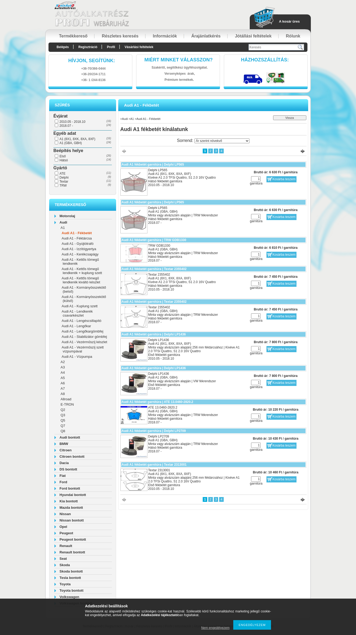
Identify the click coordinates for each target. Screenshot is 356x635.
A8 (63, 394)
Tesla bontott (70, 578)
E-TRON (67, 404)
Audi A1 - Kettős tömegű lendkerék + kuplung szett (82, 271)
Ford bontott (70, 488)
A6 (63, 383)
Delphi (64, 177)
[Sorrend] (221, 140)
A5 (63, 378)
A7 (63, 388)
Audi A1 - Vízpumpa (77, 357)
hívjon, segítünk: (91, 60)
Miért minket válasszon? (179, 59)
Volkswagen (69, 597)
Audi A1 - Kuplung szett (80, 306)
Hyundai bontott (73, 495)
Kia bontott (69, 501)
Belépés (63, 47)
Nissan (65, 514)
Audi (63, 222)
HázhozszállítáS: (265, 59)
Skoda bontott (71, 571)
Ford (63, 482)
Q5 (63, 420)
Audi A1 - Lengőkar (76, 326)
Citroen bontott (72, 457)
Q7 (63, 426)
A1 (63, 228)
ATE (62, 173)
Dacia (64, 463)
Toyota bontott (71, 590)
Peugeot (66, 533)
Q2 (63, 410)
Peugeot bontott (73, 539)
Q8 (63, 431)
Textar (64, 181)
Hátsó (64, 160)
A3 (63, 367)
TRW (63, 185)
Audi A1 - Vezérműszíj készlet (84, 342)
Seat (63, 559)
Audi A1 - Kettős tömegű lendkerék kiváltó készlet (81, 280)
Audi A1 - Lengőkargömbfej (82, 331)
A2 (63, 362)
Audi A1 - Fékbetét (77, 233)
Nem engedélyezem (215, 628)
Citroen (66, 450)
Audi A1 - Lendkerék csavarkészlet (77, 313)
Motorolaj (67, 216)
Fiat (63, 476)
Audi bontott (70, 437)
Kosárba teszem (284, 179)
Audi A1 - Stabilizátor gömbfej (84, 337)
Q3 (63, 415)
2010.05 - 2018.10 (72, 122)
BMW (64, 444)
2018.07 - (66, 126)
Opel (63, 527)
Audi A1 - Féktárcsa (77, 238)
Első (63, 156)
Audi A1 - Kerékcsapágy (80, 254)
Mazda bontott (71, 508)
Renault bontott (72, 552)
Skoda (65, 565)
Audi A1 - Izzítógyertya (79, 249)
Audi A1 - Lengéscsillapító (81, 321)
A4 (63, 373)
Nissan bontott (72, 520)
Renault (66, 546)
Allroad (66, 399)
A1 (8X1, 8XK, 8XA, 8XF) (77, 139)
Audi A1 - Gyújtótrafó (78, 244)
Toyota (65, 584)
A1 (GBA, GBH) (71, 143)
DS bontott (68, 469)
